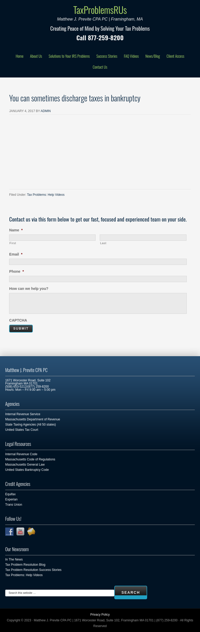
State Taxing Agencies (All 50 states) (30, 424)
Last (103, 243)
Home (19, 56)
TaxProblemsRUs (100, 9)
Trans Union (13, 504)
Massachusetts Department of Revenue (32, 419)
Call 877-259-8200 (99, 37)
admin (46, 111)
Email (15, 254)
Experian (11, 499)
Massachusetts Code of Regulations (30, 459)
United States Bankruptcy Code (27, 470)
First (12, 243)
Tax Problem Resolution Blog (25, 564)
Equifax (10, 494)
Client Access (175, 56)
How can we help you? (28, 288)
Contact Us (100, 67)
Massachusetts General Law (25, 464)
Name (16, 230)
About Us (36, 56)
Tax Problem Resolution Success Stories (33, 570)
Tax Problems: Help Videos (46, 195)
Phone (16, 271)
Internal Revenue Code (21, 454)
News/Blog (152, 56)
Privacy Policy (100, 614)
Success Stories (106, 56)
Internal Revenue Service (22, 414)
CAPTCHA (18, 320)
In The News (14, 559)
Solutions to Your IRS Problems (69, 56)
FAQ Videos (131, 56)
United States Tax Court (21, 430)
